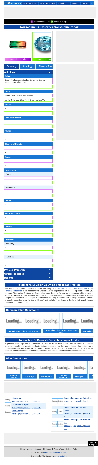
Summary (11, 66)
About (29, 449)
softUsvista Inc (60, 456)
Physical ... (25, 401)
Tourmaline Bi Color (18, 59)
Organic (75, 3)
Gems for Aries (88, 3)
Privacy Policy (72, 449)
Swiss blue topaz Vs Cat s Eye (77, 398)
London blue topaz (20, 404)
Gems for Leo (63, 3)
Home (22, 449)
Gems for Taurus (30, 3)
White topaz (17, 398)
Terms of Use (59, 449)
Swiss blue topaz (45, 59)
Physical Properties (48, 66)
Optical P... (36, 401)
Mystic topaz (17, 411)
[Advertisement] (50, 12)
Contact (37, 449)
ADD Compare (93, 443)
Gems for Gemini (47, 3)
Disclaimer (47, 449)
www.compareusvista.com (55, 452)
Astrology (27, 66)
